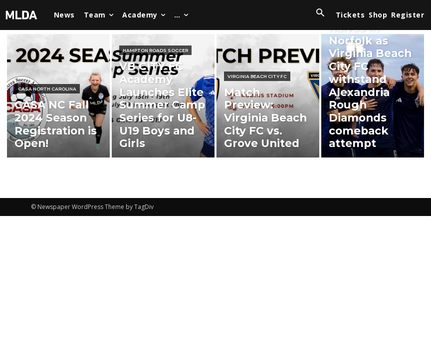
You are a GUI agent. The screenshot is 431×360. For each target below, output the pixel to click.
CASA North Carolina (47, 115)
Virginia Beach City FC (257, 115)
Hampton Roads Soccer (155, 97)
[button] (320, 13)
